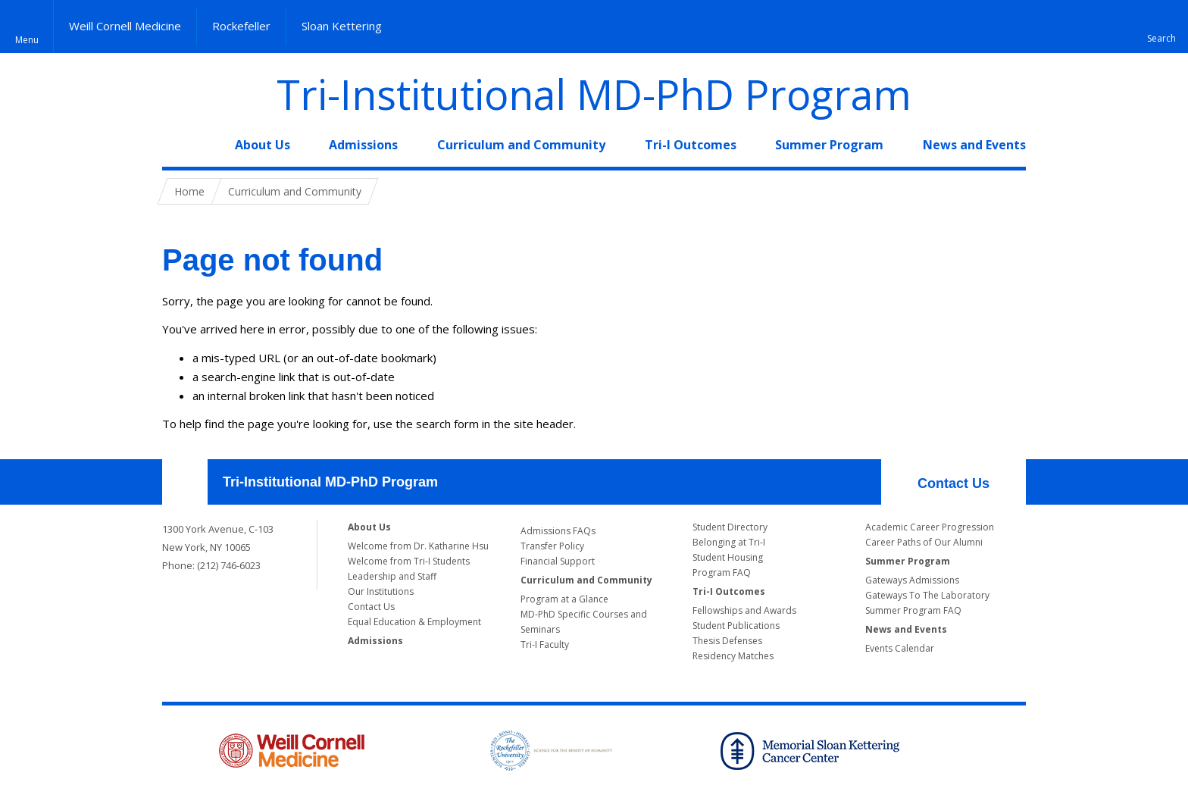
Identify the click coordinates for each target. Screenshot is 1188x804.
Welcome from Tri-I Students (409, 561)
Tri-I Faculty (545, 644)
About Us (262, 144)
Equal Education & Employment (414, 621)
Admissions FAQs (558, 530)
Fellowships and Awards (744, 610)
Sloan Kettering (342, 25)
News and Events (974, 144)
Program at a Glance (564, 599)
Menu (27, 39)
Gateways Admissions (912, 580)
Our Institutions (381, 591)
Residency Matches (733, 655)
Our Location (185, 482)
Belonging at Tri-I (728, 542)
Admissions (363, 144)
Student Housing (727, 557)
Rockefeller (241, 25)
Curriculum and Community (521, 144)
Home (179, 145)
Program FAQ (721, 572)
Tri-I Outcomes (690, 144)
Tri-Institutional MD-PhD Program (594, 94)
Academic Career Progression (929, 527)
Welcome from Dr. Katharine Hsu (418, 546)
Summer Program (829, 144)
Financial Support (558, 561)
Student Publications (736, 625)
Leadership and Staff (392, 576)
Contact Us (953, 483)
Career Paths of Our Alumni (924, 542)
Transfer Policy (552, 546)
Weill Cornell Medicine (125, 25)
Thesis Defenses (727, 640)
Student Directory (730, 527)
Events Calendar (899, 648)
